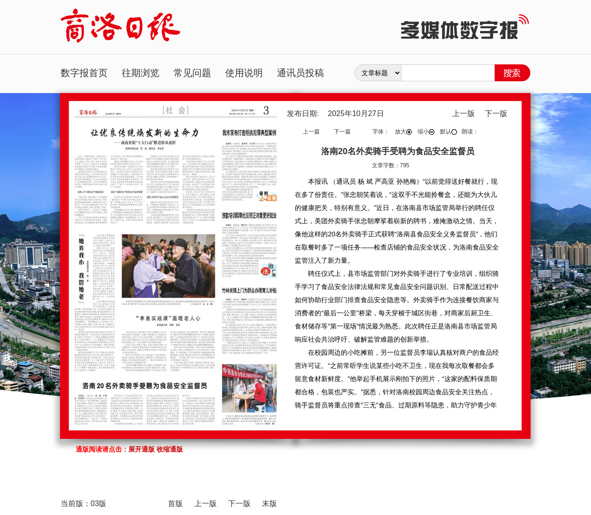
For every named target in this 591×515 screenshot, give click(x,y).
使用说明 (244, 73)
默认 (448, 131)
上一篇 (311, 131)
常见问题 (192, 73)
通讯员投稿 (300, 73)
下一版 (496, 113)
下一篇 (342, 131)
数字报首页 (84, 73)
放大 (403, 131)
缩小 (426, 131)
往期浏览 (140, 73)
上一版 (463, 113)
